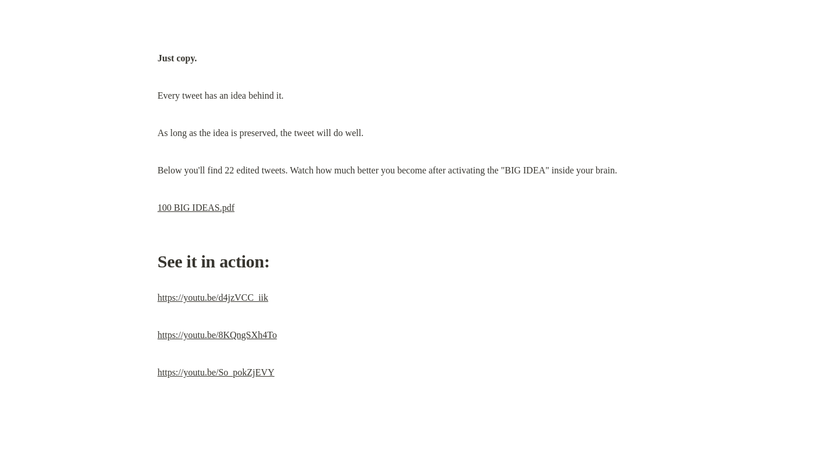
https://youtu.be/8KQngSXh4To (217, 335)
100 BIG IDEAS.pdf (196, 208)
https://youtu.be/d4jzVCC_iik (213, 297)
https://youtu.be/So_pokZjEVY (216, 372)
